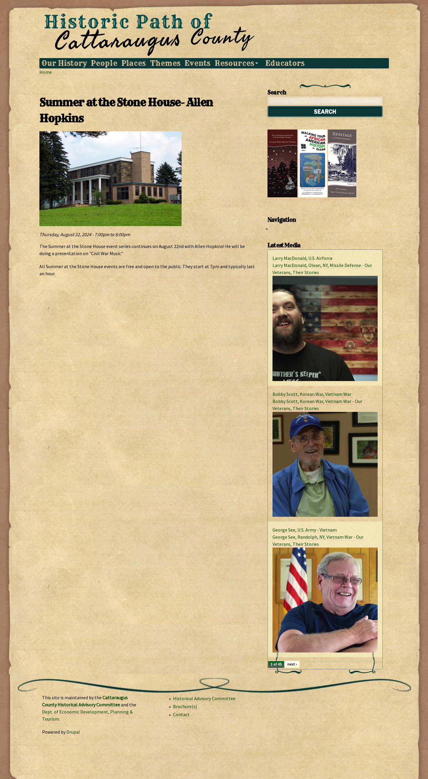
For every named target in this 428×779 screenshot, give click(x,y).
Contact (181, 714)
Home (45, 72)
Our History (64, 63)
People (104, 63)
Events (197, 63)
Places (133, 63)
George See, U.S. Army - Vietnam (304, 530)
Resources (235, 63)
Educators (284, 63)
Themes (165, 63)
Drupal (73, 732)
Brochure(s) (185, 706)
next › (292, 664)
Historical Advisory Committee (204, 698)
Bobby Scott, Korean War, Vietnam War (311, 394)
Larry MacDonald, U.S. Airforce (302, 258)
